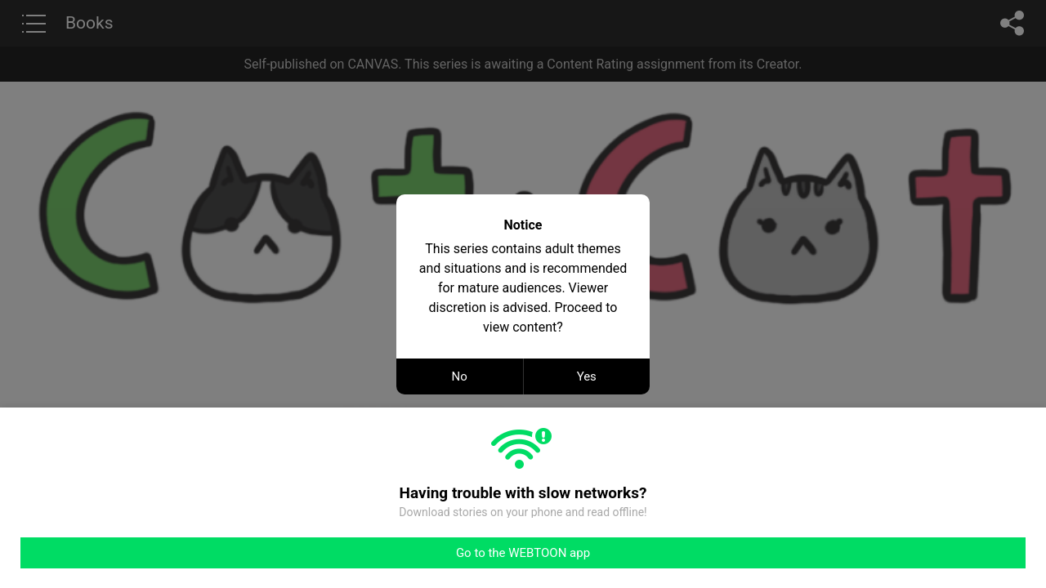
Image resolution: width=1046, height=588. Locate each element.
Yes (587, 376)
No (459, 376)
